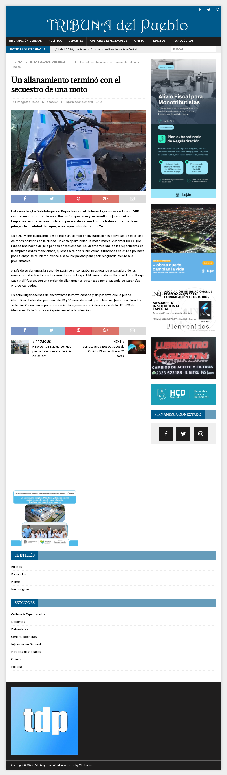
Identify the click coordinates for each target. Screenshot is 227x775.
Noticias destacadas (26, 651)
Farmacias (18, 574)
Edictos (159, 40)
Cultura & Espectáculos (108, 40)
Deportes (76, 40)
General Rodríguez (24, 636)
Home (15, 581)
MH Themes (86, 765)
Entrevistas (19, 629)
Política (55, 40)
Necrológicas (183, 40)
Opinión (140, 40)
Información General (25, 40)
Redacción (51, 101)
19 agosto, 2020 (28, 101)
